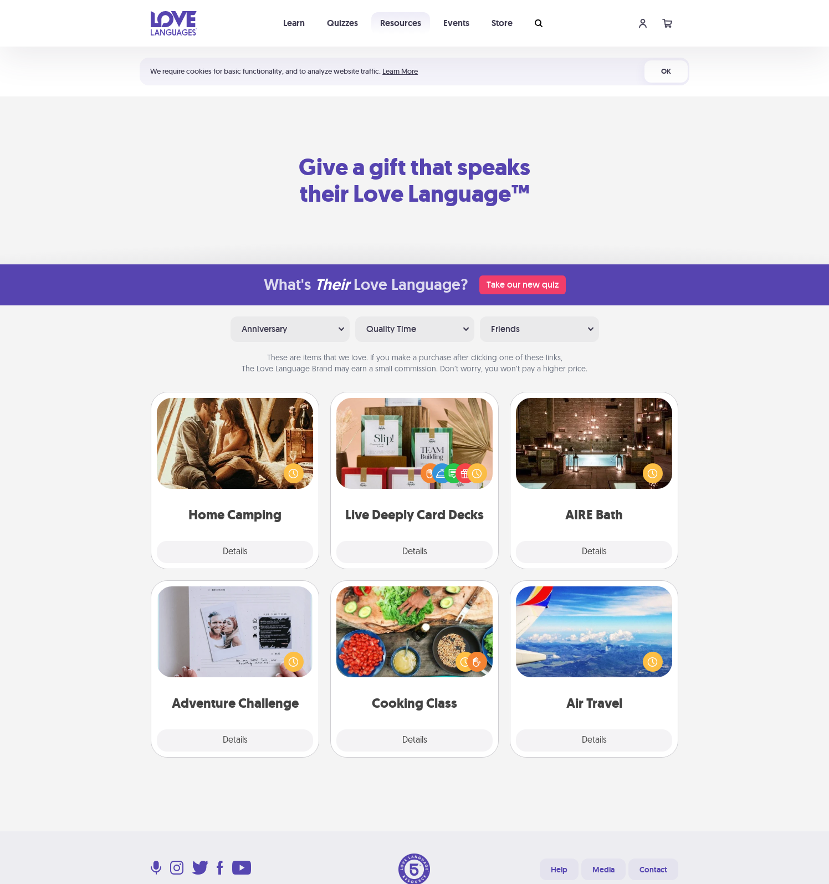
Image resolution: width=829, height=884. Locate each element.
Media (603, 870)
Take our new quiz (523, 284)
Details (235, 552)
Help (559, 870)
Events (456, 23)
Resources (400, 23)
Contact (653, 870)
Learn (294, 23)
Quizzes (342, 23)
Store (502, 23)
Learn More (400, 71)
